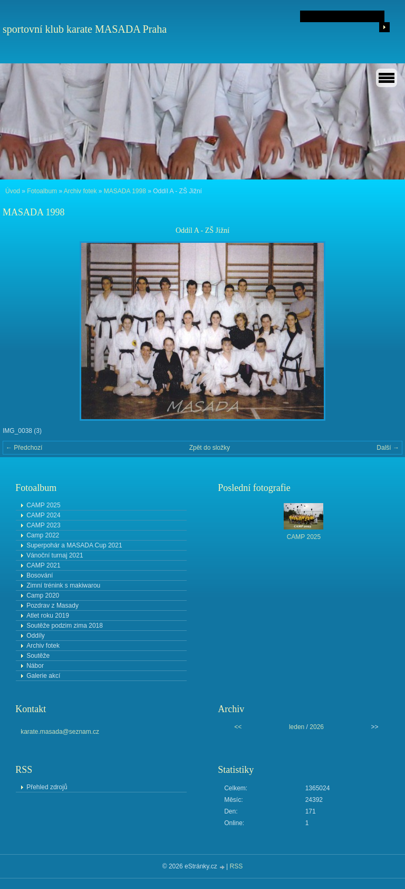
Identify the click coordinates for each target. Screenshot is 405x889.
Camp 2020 (42, 595)
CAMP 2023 (43, 525)
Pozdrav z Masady (52, 605)
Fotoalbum (42, 191)
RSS (236, 866)
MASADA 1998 (125, 191)
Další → (388, 447)
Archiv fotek (80, 191)
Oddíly (35, 635)
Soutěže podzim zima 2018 (64, 625)
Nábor (35, 665)
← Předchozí (24, 447)
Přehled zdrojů (46, 787)
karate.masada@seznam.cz (60, 731)
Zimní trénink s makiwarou (63, 585)
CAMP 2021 (43, 565)
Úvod (12, 191)
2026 (317, 727)
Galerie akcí (43, 675)
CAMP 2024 (43, 515)
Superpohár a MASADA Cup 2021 (74, 545)
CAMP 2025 (43, 505)
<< (238, 727)
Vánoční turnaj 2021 (54, 555)
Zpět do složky (209, 447)
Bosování (39, 575)
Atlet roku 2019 (47, 615)
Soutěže (38, 655)
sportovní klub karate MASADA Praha (85, 29)
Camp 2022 (42, 535)
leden (296, 727)
